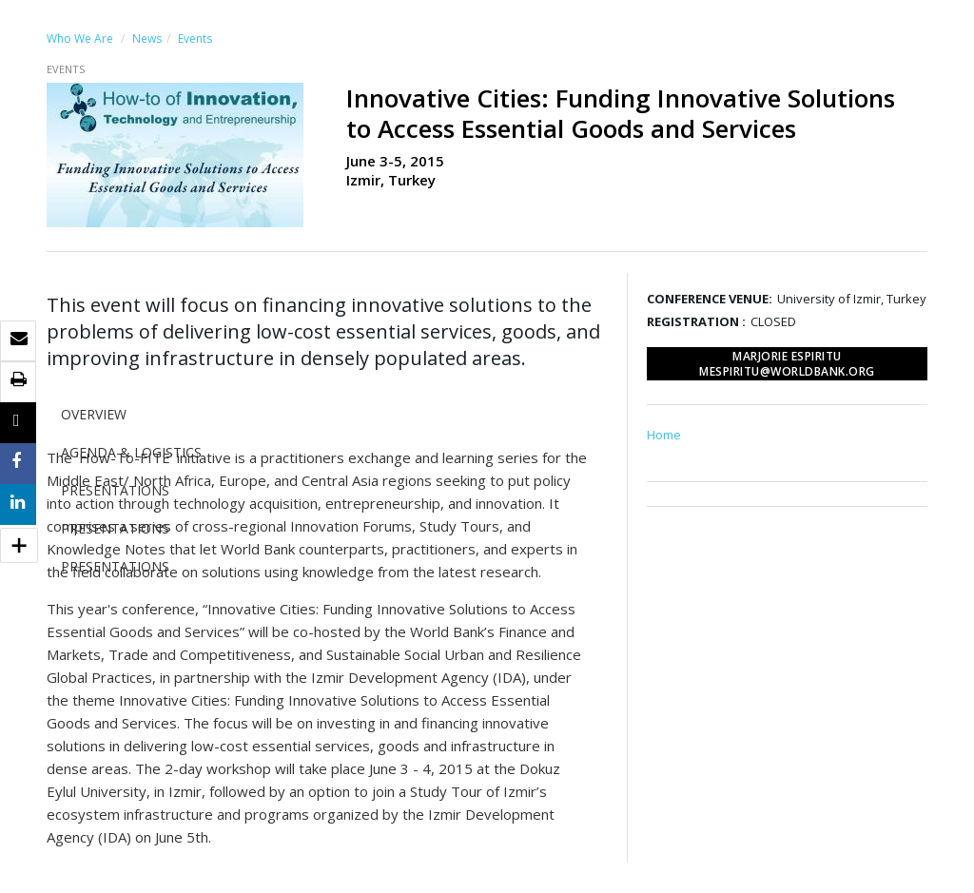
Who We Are (80, 38)
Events (195, 38)
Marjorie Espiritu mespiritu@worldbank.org (787, 363)
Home (664, 434)
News (147, 38)
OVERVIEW (94, 414)
